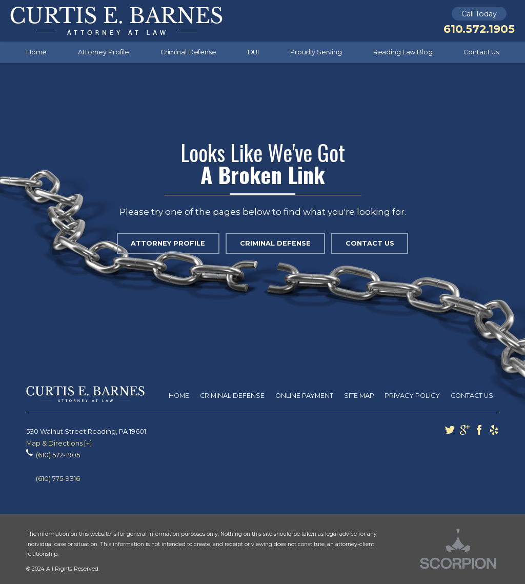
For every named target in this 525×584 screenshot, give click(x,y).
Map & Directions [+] (59, 443)
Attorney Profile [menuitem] (103, 52)
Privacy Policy (412, 395)
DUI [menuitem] (253, 52)
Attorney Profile (168, 243)
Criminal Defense (275, 243)
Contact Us (370, 243)
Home (179, 395)
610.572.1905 (478, 29)
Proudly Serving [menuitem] (316, 52)
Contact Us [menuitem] (481, 52)
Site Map (359, 395)
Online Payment (304, 395)
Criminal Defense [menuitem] (188, 52)
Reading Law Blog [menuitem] (403, 52)
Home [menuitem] (36, 52)
